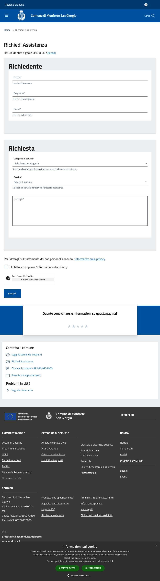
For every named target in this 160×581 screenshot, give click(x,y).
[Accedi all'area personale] (145, 4)
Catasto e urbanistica (53, 454)
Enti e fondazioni (11, 460)
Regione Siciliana (14, 5)
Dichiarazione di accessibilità (97, 515)
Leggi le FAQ (48, 509)
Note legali (87, 509)
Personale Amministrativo (16, 472)
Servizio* (18, 177)
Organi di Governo (12, 443)
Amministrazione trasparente (97, 497)
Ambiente (86, 461)
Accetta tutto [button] (67, 568)
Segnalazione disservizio (55, 503)
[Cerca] (153, 16)
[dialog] (80, 561)
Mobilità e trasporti (52, 460)
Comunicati (126, 448)
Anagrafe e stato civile (53, 443)
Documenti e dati (11, 478)
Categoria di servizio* (24, 158)
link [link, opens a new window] (111, 561)
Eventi (123, 476)
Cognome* (19, 93)
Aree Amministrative (13, 448)
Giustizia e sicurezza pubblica (97, 444)
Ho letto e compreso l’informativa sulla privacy (38, 267)
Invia (12, 293)
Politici (6, 466)
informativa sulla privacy (90, 259)
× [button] (156, 545)
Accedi (51, 53)
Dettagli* (19, 199)
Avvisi (123, 454)
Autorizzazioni (89, 473)
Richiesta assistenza (52, 515)
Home (7, 30)
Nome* (18, 77)
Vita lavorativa (49, 448)
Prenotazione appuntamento (57, 497)
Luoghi (124, 471)
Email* (17, 109)
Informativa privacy (91, 503)
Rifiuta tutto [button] (93, 568)
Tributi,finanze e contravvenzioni (90, 452)
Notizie (124, 443)
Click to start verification (33, 279)
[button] (80, 575)
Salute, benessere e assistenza (98, 467)
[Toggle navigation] (7, 15)
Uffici (5, 454)
